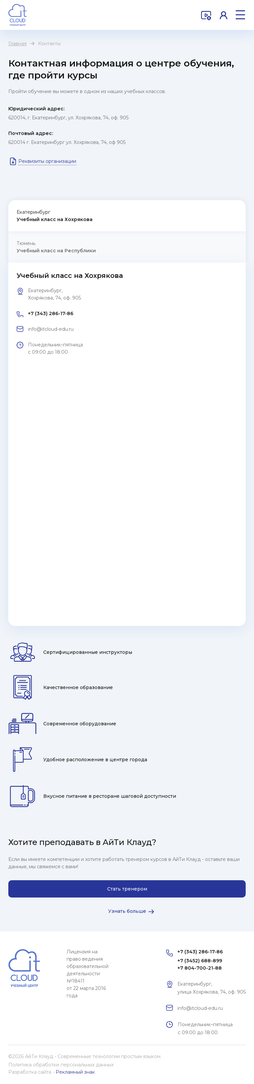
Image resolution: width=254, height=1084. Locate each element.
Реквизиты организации (47, 161)
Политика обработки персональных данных (61, 1065)
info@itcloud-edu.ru (51, 329)
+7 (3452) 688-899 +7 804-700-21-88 (199, 964)
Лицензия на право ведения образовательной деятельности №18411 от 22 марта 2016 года (88, 974)
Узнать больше (127, 911)
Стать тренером (127, 889)
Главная (17, 44)
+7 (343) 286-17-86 (50, 313)
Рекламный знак (75, 1072)
